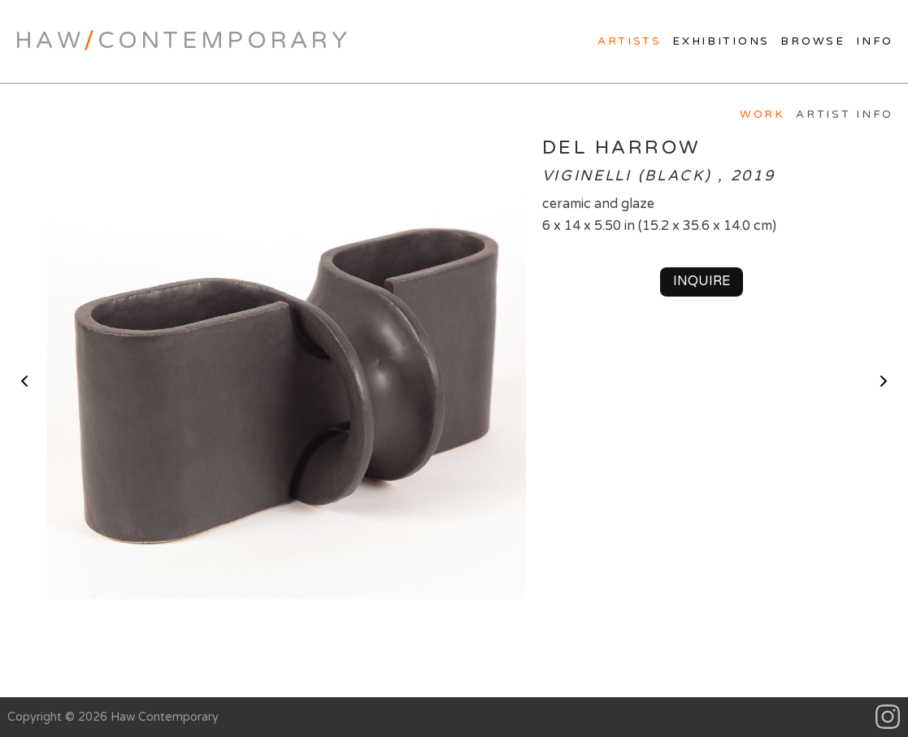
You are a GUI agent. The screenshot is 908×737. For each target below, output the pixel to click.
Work (762, 114)
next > (883, 381)
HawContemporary (182, 40)
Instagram (888, 717)
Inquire (701, 281)
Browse (812, 41)
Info (874, 41)
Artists (629, 41)
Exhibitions (721, 41)
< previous (24, 381)
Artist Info (844, 114)
